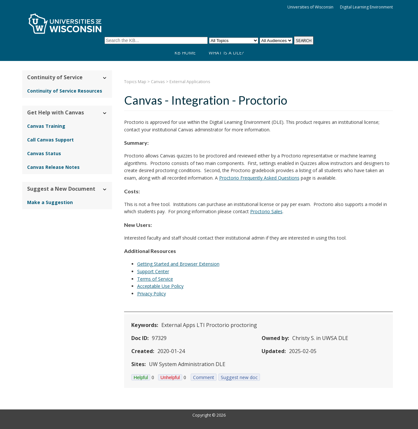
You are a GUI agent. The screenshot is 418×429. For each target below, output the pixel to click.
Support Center (153, 271)
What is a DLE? (226, 53)
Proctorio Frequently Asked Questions (259, 178)
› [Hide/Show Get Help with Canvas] (105, 113)
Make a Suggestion (50, 202)
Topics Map (135, 81)
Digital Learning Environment (366, 7)
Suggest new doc (239, 377)
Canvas (158, 81)
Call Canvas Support (50, 140)
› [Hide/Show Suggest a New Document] (105, 189)
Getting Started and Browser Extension (178, 264)
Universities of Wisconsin (310, 7)
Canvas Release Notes (53, 167)
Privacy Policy (151, 293)
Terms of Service (155, 279)
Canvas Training (46, 126)
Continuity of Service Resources (64, 91)
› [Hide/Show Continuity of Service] (105, 78)
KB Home (185, 53)
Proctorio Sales (266, 211)
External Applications (189, 81)
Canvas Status (44, 153)
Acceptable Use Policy (160, 286)
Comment (203, 377)
